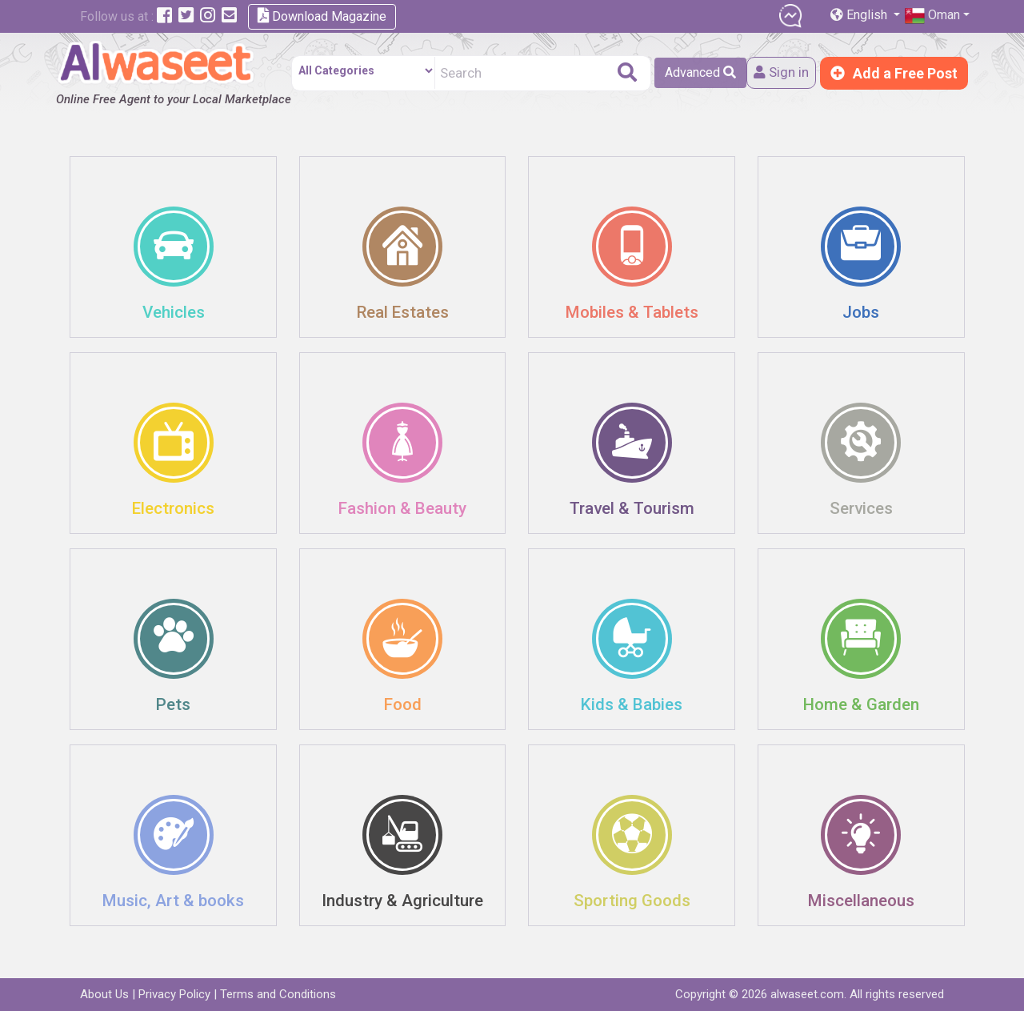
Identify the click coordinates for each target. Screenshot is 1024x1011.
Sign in (779, 73)
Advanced (695, 72)
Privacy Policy (174, 994)
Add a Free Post (894, 73)
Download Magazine (322, 15)
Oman (932, 16)
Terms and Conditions (278, 994)
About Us (104, 994)
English (860, 14)
